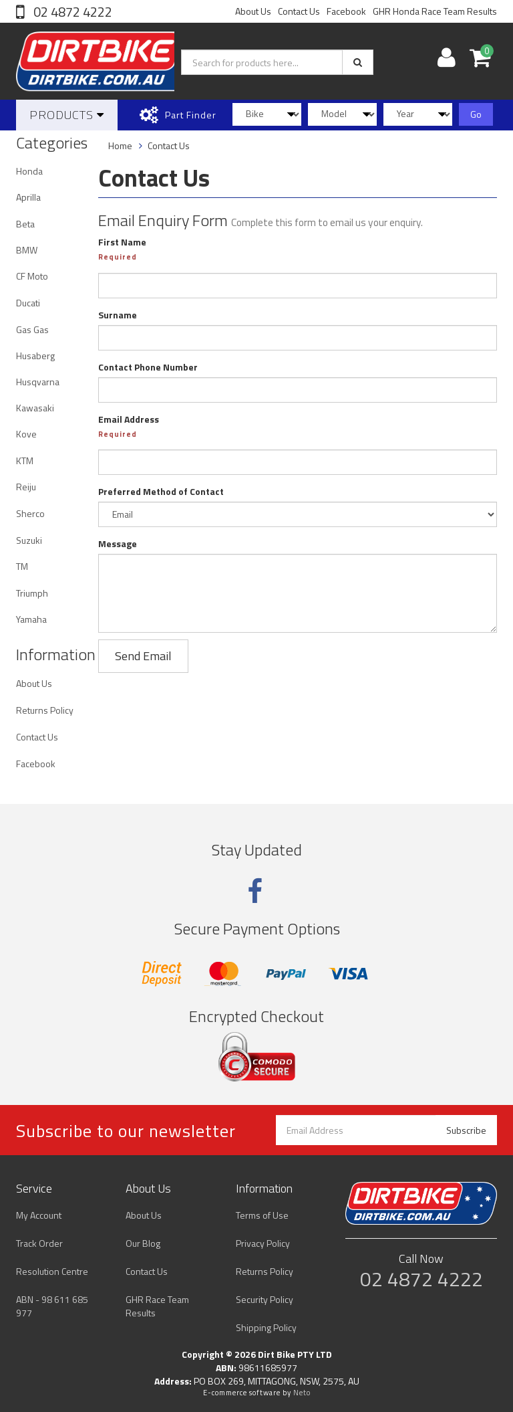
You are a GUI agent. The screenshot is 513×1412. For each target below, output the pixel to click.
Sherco (30, 513)
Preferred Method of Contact (161, 491)
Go (476, 114)
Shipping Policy (266, 1327)
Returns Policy (44, 710)
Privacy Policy (263, 1243)
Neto (302, 1392)
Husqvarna (37, 382)
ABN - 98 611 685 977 (52, 1306)
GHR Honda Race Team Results (435, 11)
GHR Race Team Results (157, 1306)
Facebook (346, 11)
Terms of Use (262, 1215)
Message (117, 543)
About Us (253, 11)
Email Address (128, 419)
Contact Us (299, 11)
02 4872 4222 (71, 11)
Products (66, 115)
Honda (29, 171)
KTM (24, 460)
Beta (25, 224)
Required (117, 257)
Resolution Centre (52, 1271)
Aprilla (28, 197)
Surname (117, 315)
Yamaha (31, 619)
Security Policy (264, 1299)
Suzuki (29, 540)
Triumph (32, 593)
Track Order (39, 1243)
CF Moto (32, 276)
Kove (26, 434)
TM (22, 566)
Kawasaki (35, 408)
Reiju (26, 487)
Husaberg (35, 355)
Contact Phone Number (148, 367)
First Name (122, 242)
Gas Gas (32, 329)
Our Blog (143, 1243)
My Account (38, 1215)
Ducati (28, 303)
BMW (26, 250)
